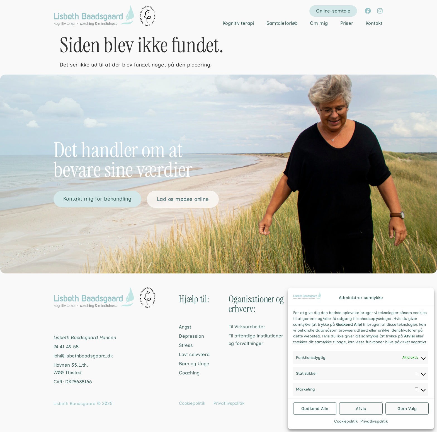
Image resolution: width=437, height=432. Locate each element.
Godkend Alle (314, 408)
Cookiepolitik (346, 421)
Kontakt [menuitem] (374, 23)
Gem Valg (407, 408)
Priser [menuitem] (346, 23)
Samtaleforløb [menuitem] (282, 23)
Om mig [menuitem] (318, 23)
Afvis (361, 408)
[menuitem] (233, 23)
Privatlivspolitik (374, 421)
